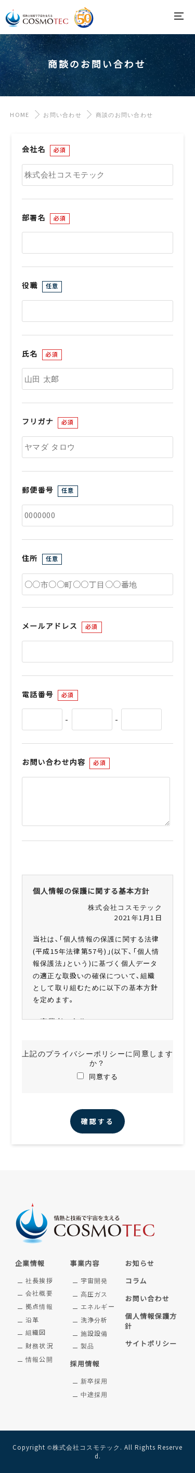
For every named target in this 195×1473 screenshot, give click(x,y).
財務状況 (39, 1346)
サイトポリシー (151, 1344)
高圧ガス (94, 1294)
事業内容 (85, 1264)
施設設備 (94, 1333)
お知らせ (139, 1264)
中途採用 (94, 1394)
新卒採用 (94, 1381)
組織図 (35, 1332)
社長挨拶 (39, 1281)
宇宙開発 (94, 1281)
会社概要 (39, 1293)
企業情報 (30, 1264)
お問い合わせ (62, 115)
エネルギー (98, 1306)
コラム (136, 1281)
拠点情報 (39, 1306)
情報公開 (39, 1359)
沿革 (32, 1320)
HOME (17, 115)
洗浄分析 (94, 1320)
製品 (88, 1346)
